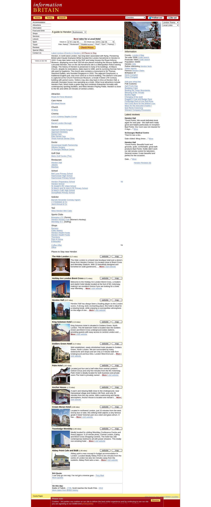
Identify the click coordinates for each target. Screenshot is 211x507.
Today (49, 18)
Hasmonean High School (62, 176)
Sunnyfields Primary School (63, 193)
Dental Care (56, 134)
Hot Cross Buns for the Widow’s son (140, 103)
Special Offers (38, 50)
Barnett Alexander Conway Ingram (65, 200)
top (122, 181)
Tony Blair (100, 475)
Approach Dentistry (59, 132)
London (135, 55)
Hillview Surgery (58, 147)
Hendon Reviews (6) (142, 163)
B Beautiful (56, 241)
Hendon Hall (56, 163)
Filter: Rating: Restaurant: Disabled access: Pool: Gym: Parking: (87, 44)
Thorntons (55, 237)
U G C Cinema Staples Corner (64, 116)
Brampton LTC (57, 217)
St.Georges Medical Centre (62, 149)
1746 (69, 488)
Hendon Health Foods (60, 233)
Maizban (55, 167)
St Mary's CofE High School (63, 190)
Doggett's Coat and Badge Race (138, 99)
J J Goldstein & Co (59, 202)
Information (37, 28)
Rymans (54, 228)
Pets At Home (57, 239)
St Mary (54, 110)
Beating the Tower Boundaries (137, 90)
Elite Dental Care (58, 136)
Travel (35, 45)
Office (53, 247)
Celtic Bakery (57, 230)
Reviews (36, 47)
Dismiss (155, 500)
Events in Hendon (73, 53)
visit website (111, 267)
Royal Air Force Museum (61, 97)
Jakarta (54, 165)
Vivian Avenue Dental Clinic (63, 138)
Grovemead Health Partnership (64, 145)
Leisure (35, 39)
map (117, 256)
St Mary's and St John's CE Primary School (69, 188)
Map (142, 55)
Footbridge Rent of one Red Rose (139, 101)
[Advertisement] (87, 481)
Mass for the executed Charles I (138, 106)
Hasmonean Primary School (63, 178)
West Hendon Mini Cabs (61, 211)
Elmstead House (58, 103)
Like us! (173, 18)
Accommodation (39, 22)
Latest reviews (57, 53)
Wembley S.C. (57, 222)
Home (38, 18)
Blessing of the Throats (134, 92)
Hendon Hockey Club (60, 219)
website (105, 256)
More (136, 129)
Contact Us (37, 53)
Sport (35, 42)
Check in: (63, 42)
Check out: (91, 42)
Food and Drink (39, 31)
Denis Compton (131, 75)
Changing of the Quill (134, 97)
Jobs (134, 64)
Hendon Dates (138, 71)
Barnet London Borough (61, 123)
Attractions (37, 25)
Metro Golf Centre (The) (61, 156)
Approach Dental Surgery (62, 130)
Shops (35, 33)
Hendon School (57, 184)
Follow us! (157, 18)
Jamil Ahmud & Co (59, 204)
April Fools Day (131, 86)
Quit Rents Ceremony (134, 108)
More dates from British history (65, 490)
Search (62, 18)
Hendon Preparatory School (63, 182)
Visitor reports (131, 68)
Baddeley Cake (131, 88)
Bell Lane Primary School (62, 174)
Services (36, 36)
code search (144, 57)
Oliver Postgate (131, 77)
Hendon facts (146, 66)
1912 (101, 488)
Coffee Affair (56, 245)
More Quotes (57, 478)
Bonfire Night (130, 95)
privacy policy (87, 504)
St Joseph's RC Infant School (63, 186)
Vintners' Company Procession (138, 110)
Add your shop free (133, 81)
